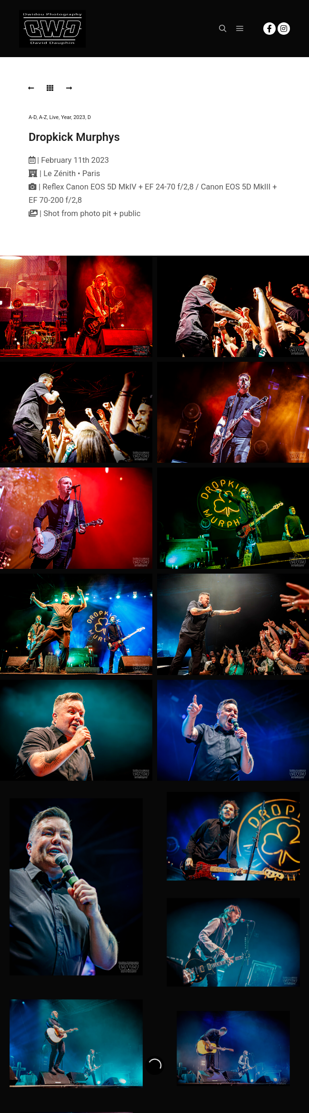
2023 (79, 117)
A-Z (43, 117)
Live (54, 117)
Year (66, 117)
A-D (33, 117)
